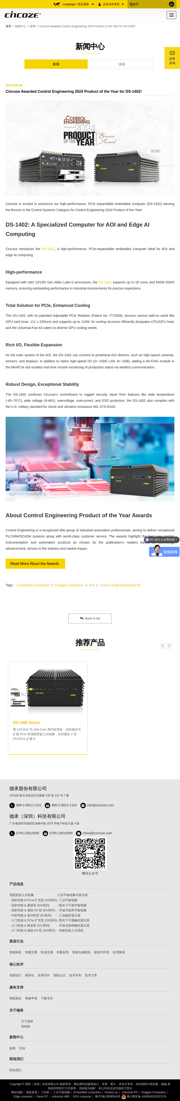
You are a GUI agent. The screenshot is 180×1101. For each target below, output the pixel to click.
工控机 (45, 1092)
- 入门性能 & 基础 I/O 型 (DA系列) (32, 930)
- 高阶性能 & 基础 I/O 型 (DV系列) (32, 910)
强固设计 (15, 975)
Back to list (90, 618)
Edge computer (23, 1096)
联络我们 (16, 1059)
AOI (91, 585)
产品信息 (16, 884)
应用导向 (44, 975)
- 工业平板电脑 (67, 900)
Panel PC (42, 1096)
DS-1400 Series (26, 723)
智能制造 (15, 952)
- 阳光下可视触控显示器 (73, 920)
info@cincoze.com (100, 805)
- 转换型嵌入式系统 (70, 930)
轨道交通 (47, 952)
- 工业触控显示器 (68, 915)
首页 (8, 26)
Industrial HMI (60, 1096)
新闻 (33, 26)
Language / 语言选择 (78, 4)
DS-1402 (48, 249)
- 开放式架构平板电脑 (71, 910)
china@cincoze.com (97, 833)
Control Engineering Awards (120, 585)
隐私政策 (32, 1092)
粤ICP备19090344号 (107, 1096)
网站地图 (16, 1092)
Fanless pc (111, 1092)
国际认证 (59, 975)
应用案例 (119, 952)
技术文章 (91, 975)
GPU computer (82, 1096)
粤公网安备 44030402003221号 (143, 1096)
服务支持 (16, 987)
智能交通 (31, 952)
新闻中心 (20, 26)
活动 (121, 64)
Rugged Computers (69, 585)
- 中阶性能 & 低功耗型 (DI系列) (30, 915)
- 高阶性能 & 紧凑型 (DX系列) (29, 905)
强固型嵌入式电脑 (21, 895)
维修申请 (31, 998)
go (171, 4)
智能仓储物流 (81, 952)
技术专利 (75, 975)
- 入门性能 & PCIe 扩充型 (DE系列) (33, 920)
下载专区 (47, 998)
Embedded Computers (33, 585)
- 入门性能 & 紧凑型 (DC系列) (29, 925)
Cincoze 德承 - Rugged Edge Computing (22, 14)
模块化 (29, 975)
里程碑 (25, 1026)
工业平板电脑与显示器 (72, 895)
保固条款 (15, 998)
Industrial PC (130, 1092)
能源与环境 (101, 952)
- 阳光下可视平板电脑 (71, 905)
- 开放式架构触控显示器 (73, 925)
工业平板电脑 (61, 1092)
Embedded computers (87, 1092)
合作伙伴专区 (113, 4)
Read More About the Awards (34, 564)
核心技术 (16, 964)
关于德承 (16, 1010)
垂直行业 (16, 941)
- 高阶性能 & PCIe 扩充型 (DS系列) (33, 900)
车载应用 (62, 952)
